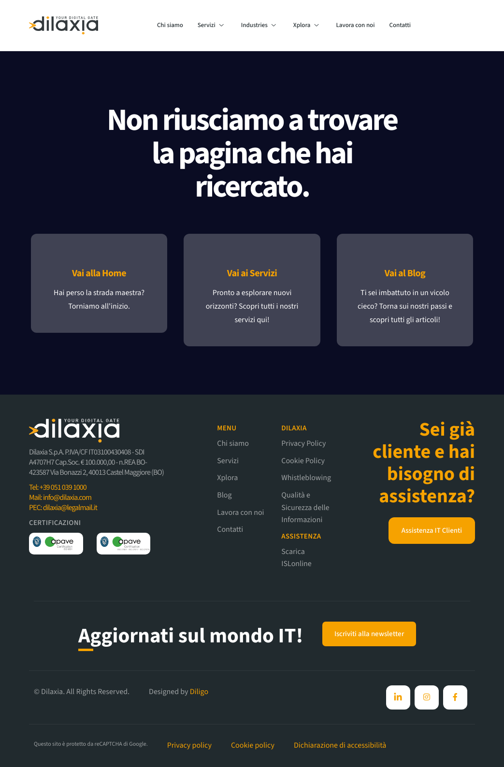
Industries (258, 25)
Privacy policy (189, 745)
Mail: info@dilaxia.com (60, 498)
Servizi (211, 25)
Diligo (199, 692)
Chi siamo (170, 25)
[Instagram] (427, 697)
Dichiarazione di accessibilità (340, 745)
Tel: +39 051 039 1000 (57, 488)
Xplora (306, 25)
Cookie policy (252, 745)
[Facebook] (398, 697)
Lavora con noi (355, 25)
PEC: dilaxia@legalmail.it (63, 508)
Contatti (400, 25)
